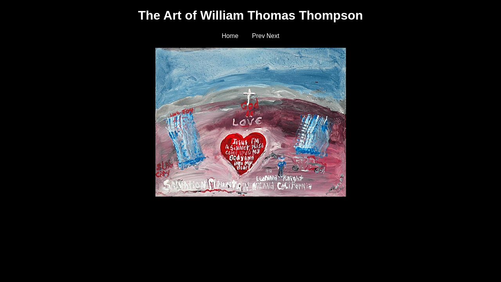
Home (230, 36)
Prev (258, 36)
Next (273, 36)
